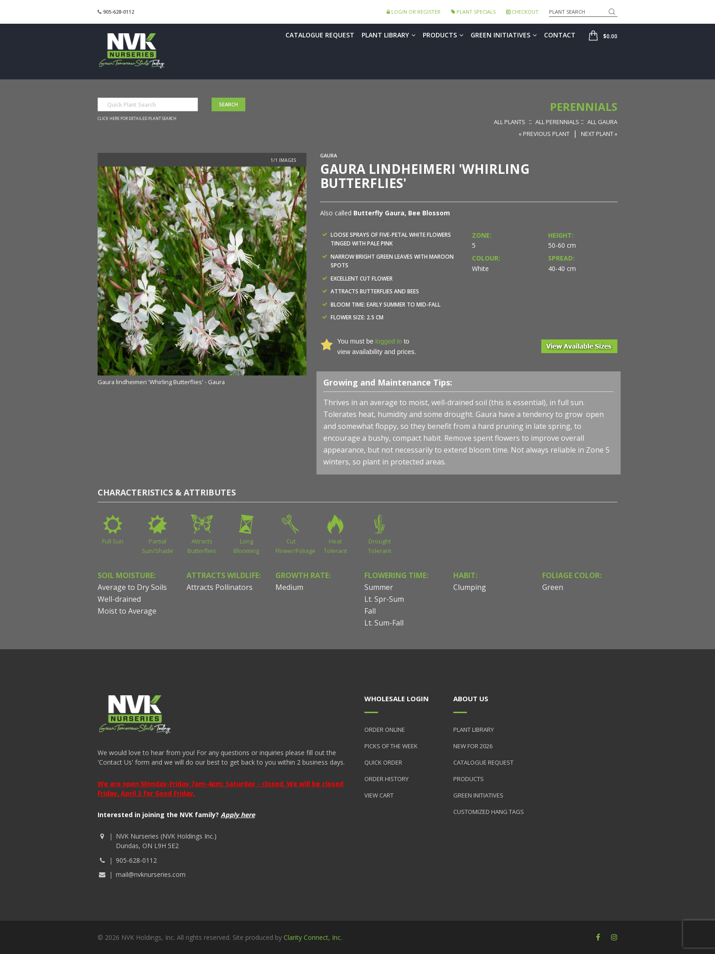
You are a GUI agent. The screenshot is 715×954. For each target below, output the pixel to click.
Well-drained (119, 599)
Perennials (583, 106)
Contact (559, 35)
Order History (386, 779)
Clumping (469, 587)
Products (443, 35)
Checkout (522, 11)
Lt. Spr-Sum (384, 599)
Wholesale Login (396, 698)
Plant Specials (473, 11)
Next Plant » (599, 134)
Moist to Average (127, 611)
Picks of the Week (391, 746)
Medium (289, 587)
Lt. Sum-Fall (384, 623)
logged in (388, 341)
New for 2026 (472, 746)
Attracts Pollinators (220, 587)
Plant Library (388, 35)
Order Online (384, 729)
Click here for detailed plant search (137, 118)
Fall (370, 611)
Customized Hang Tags (488, 812)
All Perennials (557, 122)
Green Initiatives (504, 35)
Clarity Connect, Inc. (313, 937)
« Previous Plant (544, 134)
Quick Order (383, 762)
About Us (470, 698)
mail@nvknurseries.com (151, 874)
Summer (378, 587)
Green (552, 587)
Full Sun (113, 541)
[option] (202, 277)
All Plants (509, 122)
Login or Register (413, 11)
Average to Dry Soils (132, 587)
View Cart (379, 795)
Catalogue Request (319, 35)
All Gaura (602, 122)
